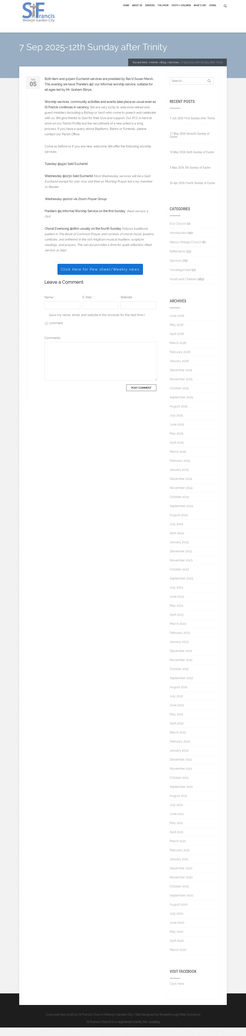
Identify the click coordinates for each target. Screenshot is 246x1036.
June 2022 (177, 714)
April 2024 (177, 541)
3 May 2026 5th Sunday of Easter (190, 176)
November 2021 (181, 777)
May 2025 (176, 442)
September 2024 (181, 514)
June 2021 (177, 822)
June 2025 (177, 433)
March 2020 (178, 958)
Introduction (178, 241)
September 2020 (181, 904)
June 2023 (177, 605)
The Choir (163, 10)
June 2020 (177, 931)
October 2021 (179, 786)
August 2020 (179, 913)
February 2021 (180, 858)
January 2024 (179, 550)
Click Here (177, 992)
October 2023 (179, 578)
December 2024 (181, 487)
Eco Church (178, 232)
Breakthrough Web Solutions (180, 1023)
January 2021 (179, 868)
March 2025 (178, 460)
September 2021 (181, 795)
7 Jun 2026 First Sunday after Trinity (192, 127)
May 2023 (176, 614)
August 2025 (179, 415)
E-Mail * (87, 306)
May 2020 (177, 940)
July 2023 (176, 596)
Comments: (52, 346)
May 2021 (176, 831)
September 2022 (181, 686)
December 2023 (181, 560)
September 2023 (181, 587)
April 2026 (177, 342)
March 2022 (178, 741)
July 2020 (176, 922)
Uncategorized (180, 278)
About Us (137, 10)
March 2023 (178, 632)
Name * (49, 306)
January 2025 (179, 478)
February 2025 (180, 469)
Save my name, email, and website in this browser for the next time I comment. (97, 327)
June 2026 (177, 324)
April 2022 (177, 732)
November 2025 (181, 387)
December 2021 (181, 768)
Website (126, 306)
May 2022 (176, 723)
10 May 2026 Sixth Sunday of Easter (192, 160)
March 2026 (178, 351)
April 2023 (177, 623)
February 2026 (180, 360)
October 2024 (179, 505)
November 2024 (181, 496)
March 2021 (178, 849)
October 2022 (179, 677)
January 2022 (179, 759)
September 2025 (181, 406)
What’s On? (200, 10)
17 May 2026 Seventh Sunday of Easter (189, 143)
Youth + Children (181, 10)
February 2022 (180, 750)
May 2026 (177, 333)
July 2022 (176, 704)
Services (150, 10)
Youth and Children (183, 287)
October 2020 (179, 895)
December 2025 (181, 378)
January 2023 (179, 650)
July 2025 (176, 424)
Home (126, 10)
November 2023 (181, 569)
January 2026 (179, 369)
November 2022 (181, 668)
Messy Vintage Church (185, 250)
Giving (212, 10)
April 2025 (177, 451)
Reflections (177, 260)
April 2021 (176, 840)
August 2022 (178, 695)
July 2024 (176, 532)
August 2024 (179, 523)
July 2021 (176, 813)
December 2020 (181, 877)
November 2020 (181, 886)
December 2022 (181, 659)
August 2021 (178, 804)
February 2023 (180, 641)
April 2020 (177, 949)
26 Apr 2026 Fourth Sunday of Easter (192, 191)
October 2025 (179, 397)
